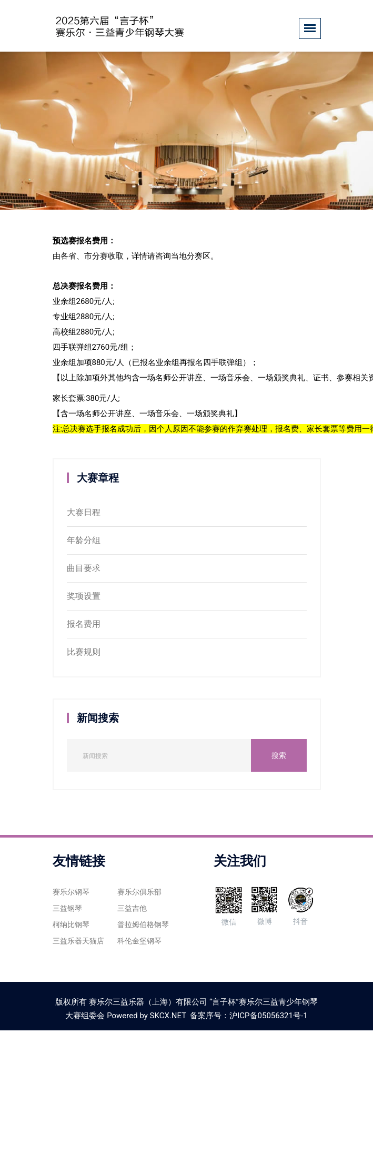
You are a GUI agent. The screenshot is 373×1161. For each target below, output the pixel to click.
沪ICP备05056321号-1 (268, 1015)
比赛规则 (83, 652)
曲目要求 (83, 568)
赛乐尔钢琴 (71, 892)
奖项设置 (83, 596)
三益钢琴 (67, 908)
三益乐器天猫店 (78, 941)
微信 (229, 905)
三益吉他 (132, 908)
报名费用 (83, 624)
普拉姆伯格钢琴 (143, 924)
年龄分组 (83, 540)
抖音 (301, 905)
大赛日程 (83, 512)
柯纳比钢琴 (71, 924)
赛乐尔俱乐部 (139, 892)
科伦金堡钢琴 (139, 941)
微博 (264, 905)
